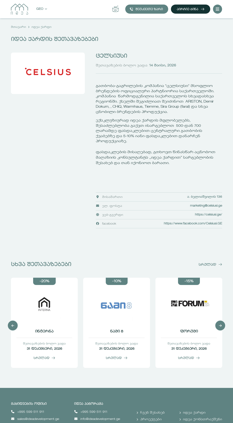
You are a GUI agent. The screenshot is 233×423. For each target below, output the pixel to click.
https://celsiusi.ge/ (208, 214)
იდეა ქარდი (41, 27)
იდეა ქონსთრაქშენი (200, 419)
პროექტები (149, 419)
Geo (41, 9)
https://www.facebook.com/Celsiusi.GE (193, 223)
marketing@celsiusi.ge (206, 205)
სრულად (210, 264)
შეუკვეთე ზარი (146, 9)
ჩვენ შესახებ (151, 412)
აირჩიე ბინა (190, 9)
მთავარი (18, 27)
